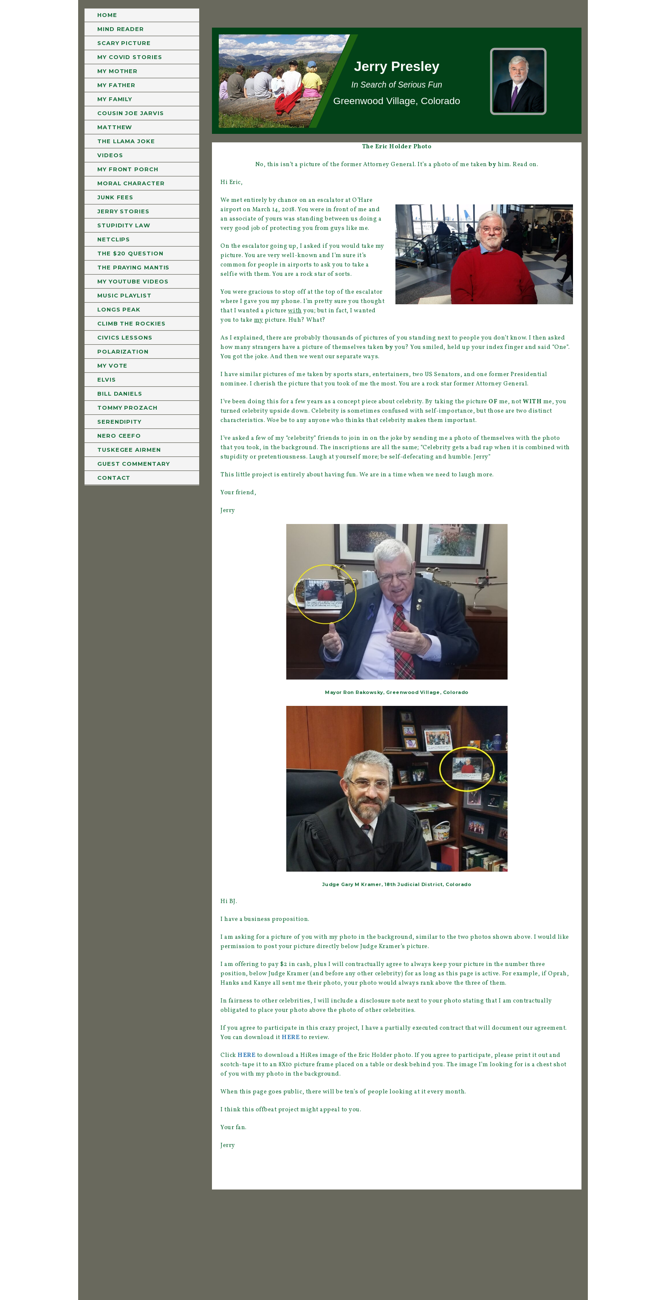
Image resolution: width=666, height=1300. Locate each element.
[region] (396, 81)
